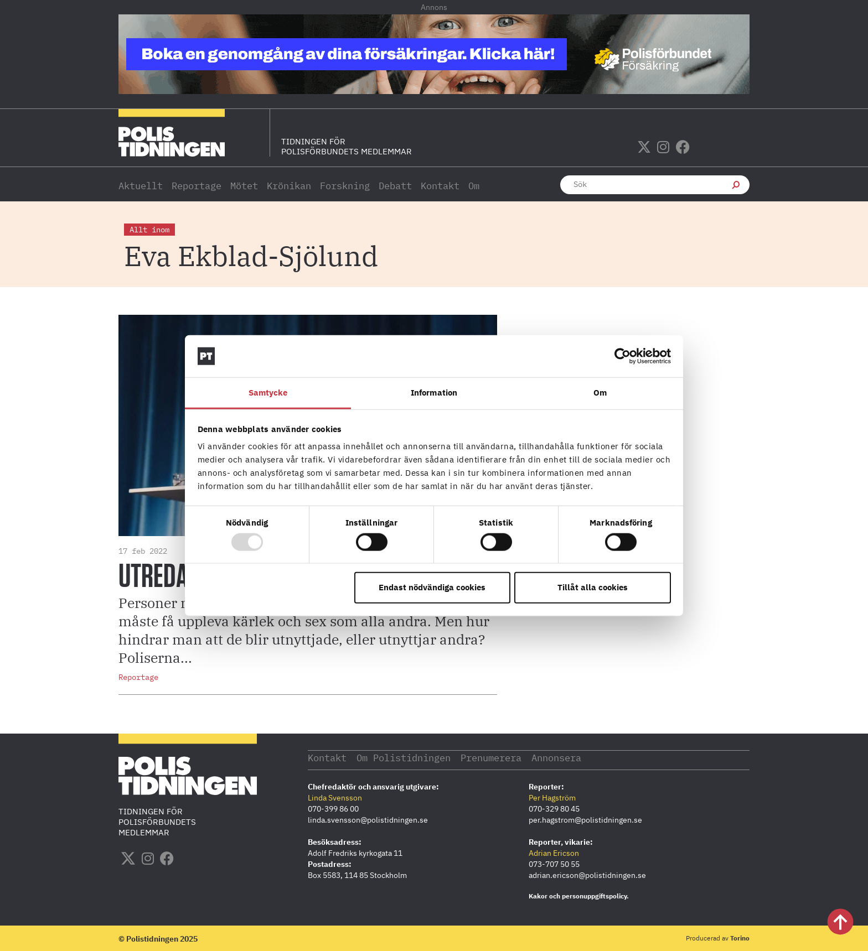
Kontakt (440, 186)
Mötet (244, 186)
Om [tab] (600, 392)
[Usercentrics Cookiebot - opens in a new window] (622, 356)
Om (473, 186)
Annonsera (583, 757)
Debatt (395, 186)
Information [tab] (434, 392)
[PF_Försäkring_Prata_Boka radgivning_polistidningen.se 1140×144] (434, 90)
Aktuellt (140, 186)
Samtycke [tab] (268, 392)
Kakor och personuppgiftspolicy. (579, 895)
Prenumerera (510, 757)
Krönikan (289, 186)
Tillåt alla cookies (592, 587)
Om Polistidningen (414, 757)
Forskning (345, 186)
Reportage (196, 186)
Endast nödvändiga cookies (432, 587)
